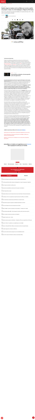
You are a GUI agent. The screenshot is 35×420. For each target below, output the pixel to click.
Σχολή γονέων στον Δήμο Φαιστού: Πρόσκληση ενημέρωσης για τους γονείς (17, 132)
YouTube (25, 145)
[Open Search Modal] (32, 1)
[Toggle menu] (26, 1)
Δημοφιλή (26, 175)
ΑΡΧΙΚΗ (2, 6)
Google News (20, 144)
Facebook (29, 144)
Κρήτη (5, 6)
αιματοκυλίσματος (8, 64)
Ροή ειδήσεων (9, 175)
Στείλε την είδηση (17, 170)
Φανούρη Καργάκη (7, 63)
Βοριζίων (14, 64)
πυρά (20, 63)
